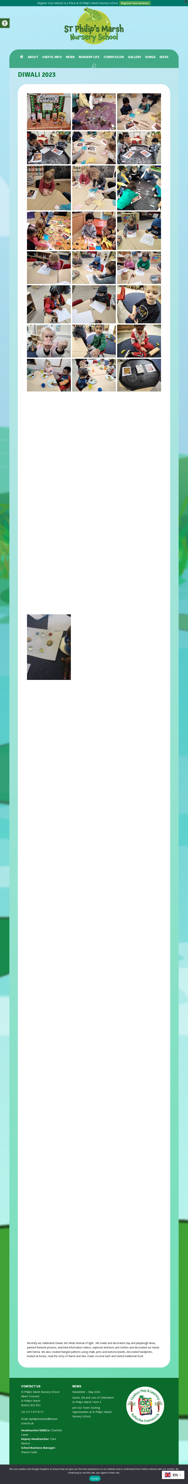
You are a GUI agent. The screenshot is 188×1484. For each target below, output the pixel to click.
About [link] (33, 57)
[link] (5, 23)
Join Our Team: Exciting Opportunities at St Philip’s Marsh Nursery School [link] (92, 1412)
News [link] (70, 57)
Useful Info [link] (52, 57)
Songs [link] (150, 57)
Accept (95, 1478)
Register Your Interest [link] (135, 3)
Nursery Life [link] (89, 57)
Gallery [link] (134, 57)
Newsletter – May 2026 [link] (86, 1392)
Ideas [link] (164, 57)
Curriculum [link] (114, 57)
